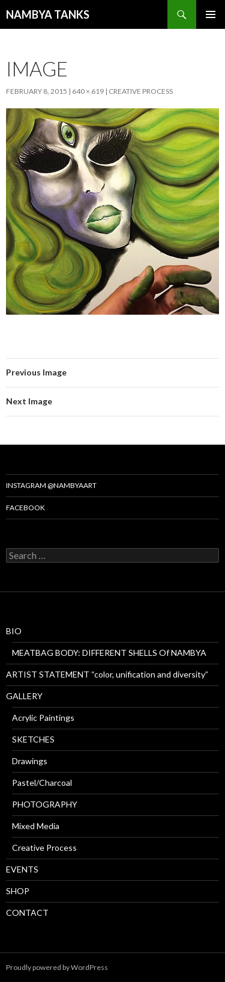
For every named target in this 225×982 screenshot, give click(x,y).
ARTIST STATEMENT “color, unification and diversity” (107, 674)
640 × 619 (88, 91)
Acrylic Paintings (43, 717)
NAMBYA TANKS (47, 14)
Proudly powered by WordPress (57, 967)
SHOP (17, 891)
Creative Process (141, 91)
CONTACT (27, 912)
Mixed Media (35, 826)
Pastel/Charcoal (42, 782)
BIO (14, 631)
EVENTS (22, 869)
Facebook (25, 507)
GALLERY (24, 696)
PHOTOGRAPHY (44, 804)
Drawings (29, 761)
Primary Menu (210, 14)
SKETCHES (33, 739)
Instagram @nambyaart (51, 485)
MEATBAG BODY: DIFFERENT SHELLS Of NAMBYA (109, 652)
